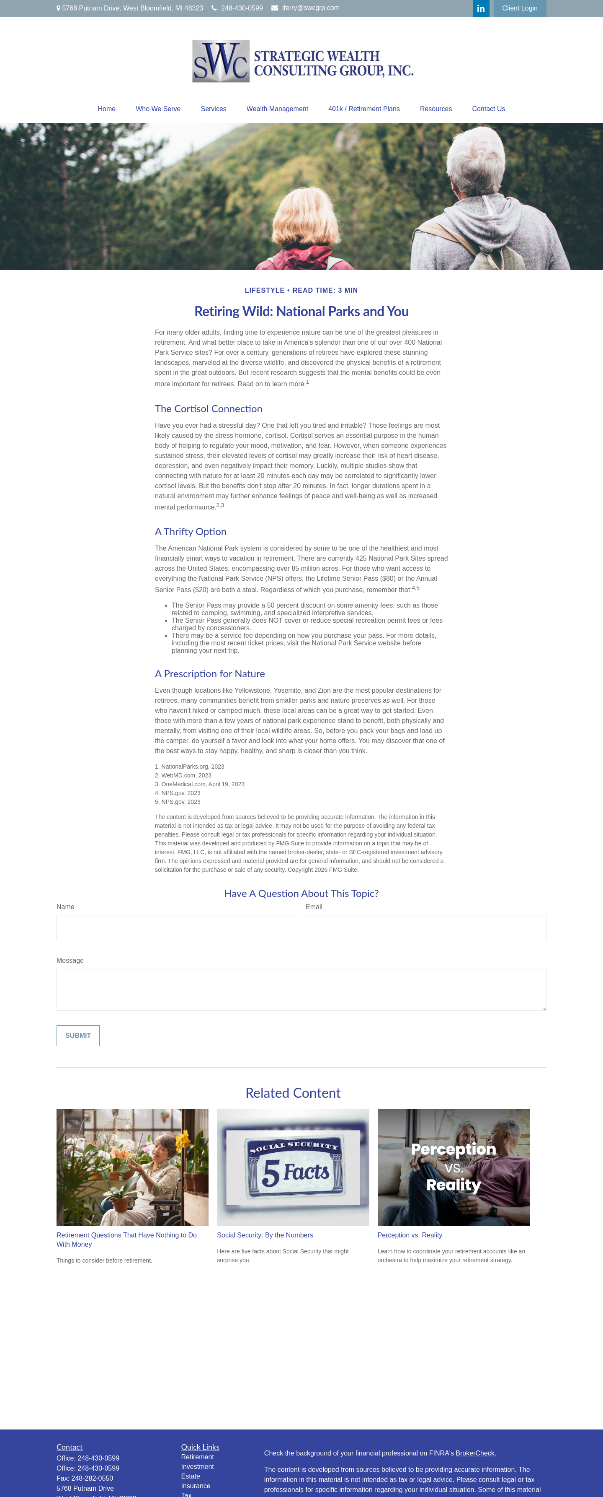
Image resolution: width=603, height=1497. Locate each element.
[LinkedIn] (481, 8)
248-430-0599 (237, 8)
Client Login (520, 8)
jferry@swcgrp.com (305, 7)
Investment (197, 1466)
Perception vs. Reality (410, 1235)
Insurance (196, 1485)
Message (70, 960)
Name (66, 906)
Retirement (197, 1457)
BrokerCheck (475, 1453)
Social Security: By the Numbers (265, 1235)
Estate (190, 1476)
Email (314, 906)
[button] (107, 109)
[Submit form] (78, 1035)
